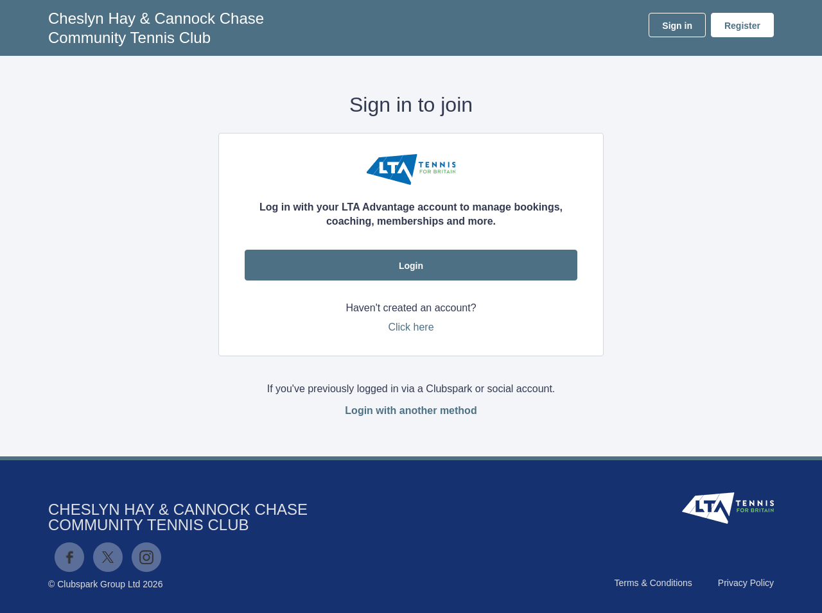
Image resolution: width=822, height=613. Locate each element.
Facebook (69, 557)
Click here (410, 327)
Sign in (677, 26)
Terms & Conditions (653, 583)
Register (742, 26)
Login (411, 266)
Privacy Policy (746, 583)
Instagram (146, 557)
